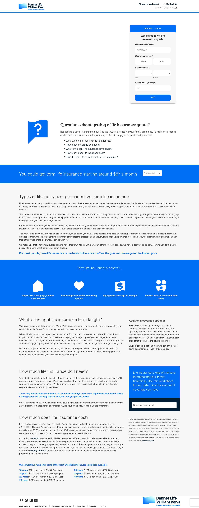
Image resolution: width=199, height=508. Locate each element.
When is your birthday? (144, 44)
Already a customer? (149, 4)
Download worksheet (143, 405)
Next (153, 97)
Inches (155, 78)
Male (162, 62)
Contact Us (170, 4)
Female (143, 62)
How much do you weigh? (145, 83)
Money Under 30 (38, 450)
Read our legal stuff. (147, 440)
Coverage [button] (158, 28)
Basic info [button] (148, 28)
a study (36, 438)
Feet (136, 78)
